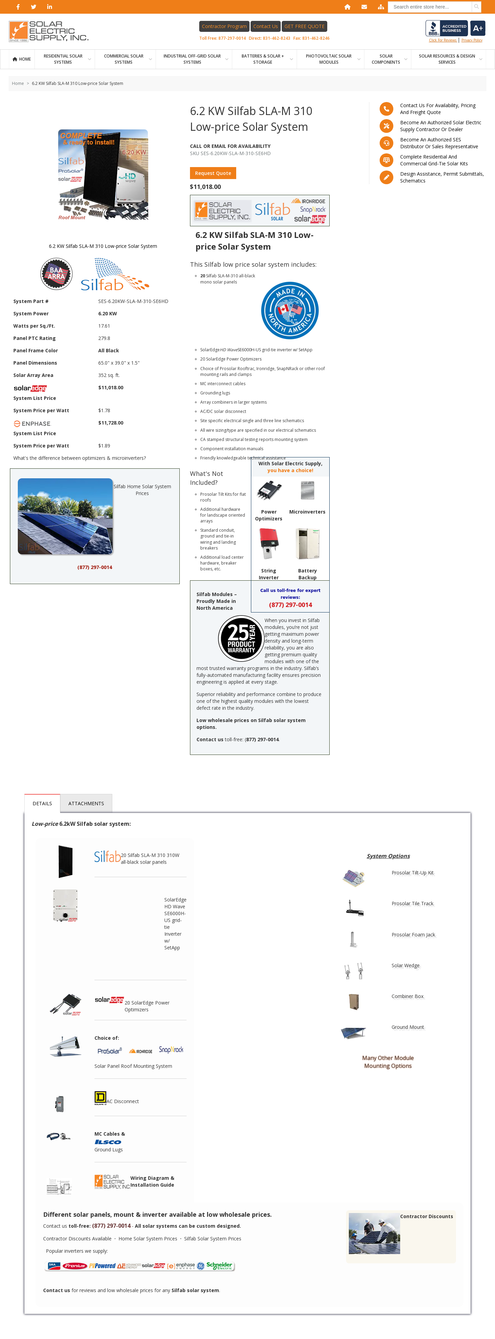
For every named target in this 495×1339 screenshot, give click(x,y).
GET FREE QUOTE (304, 26)
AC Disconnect (116, 1098)
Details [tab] (42, 803)
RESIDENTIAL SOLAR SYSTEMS (63, 59)
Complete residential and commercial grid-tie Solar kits (434, 160)
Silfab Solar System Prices (212, 1238)
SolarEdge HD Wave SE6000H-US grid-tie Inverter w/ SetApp (175, 923)
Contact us (55, 1226)
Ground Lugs (108, 1149)
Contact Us (265, 26)
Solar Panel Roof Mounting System (133, 1066)
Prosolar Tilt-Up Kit (413, 872)
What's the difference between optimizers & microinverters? (79, 458)
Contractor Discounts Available (77, 1238)
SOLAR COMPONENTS (386, 59)
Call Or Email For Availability (230, 146)
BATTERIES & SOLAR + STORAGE (263, 59)
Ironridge (265, 368)
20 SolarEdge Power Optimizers (131, 1003)
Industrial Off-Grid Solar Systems (192, 59)
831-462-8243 (276, 38)
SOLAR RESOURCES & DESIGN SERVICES (447, 59)
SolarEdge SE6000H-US (230, 350)
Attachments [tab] (86, 803)
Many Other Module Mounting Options (388, 1062)
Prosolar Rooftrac (237, 368)
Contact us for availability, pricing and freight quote (437, 108)
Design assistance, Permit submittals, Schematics (442, 177)
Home (25, 59)
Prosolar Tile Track (412, 903)
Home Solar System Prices (147, 1238)
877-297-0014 (232, 38)
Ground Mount (408, 1027)
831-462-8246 (316, 38)
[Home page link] (52, 31)
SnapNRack (287, 368)
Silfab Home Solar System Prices (94, 516)
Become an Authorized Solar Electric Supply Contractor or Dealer (440, 125)
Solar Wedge (406, 965)
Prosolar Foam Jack (413, 934)
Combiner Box (407, 996)
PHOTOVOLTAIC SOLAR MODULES (329, 59)
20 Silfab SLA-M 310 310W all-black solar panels (136, 855)
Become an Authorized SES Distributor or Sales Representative (439, 143)
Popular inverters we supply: (77, 1251)
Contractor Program (224, 26)
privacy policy (471, 40)
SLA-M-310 (228, 276)
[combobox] (434, 7)
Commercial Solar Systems (123, 59)
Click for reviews (455, 31)
